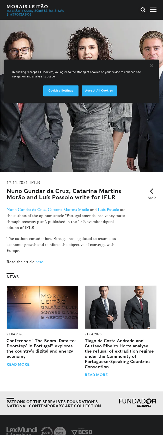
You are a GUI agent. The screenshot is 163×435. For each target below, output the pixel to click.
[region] (81, 81)
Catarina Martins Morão (68, 209)
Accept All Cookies (99, 91)
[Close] (151, 66)
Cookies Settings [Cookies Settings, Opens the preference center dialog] (61, 91)
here (38, 261)
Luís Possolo (108, 209)
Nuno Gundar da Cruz (26, 209)
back (152, 197)
